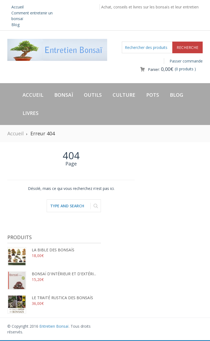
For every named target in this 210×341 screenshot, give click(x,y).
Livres (31, 113)
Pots (152, 95)
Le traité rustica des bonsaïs (50, 298)
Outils (93, 95)
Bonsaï (63, 95)
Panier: (160, 69)
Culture (124, 95)
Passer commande (186, 61)
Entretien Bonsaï (54, 326)
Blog (15, 24)
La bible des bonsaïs (40, 250)
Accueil (17, 7)
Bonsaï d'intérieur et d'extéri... (51, 274)
